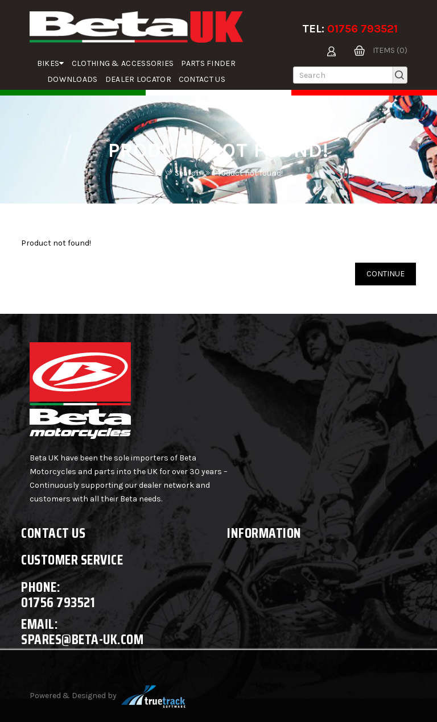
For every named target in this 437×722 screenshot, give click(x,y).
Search (188, 173)
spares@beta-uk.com (82, 639)
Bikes (50, 63)
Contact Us (202, 79)
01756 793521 (362, 28)
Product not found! (248, 173)
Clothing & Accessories (123, 63)
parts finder (208, 63)
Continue (385, 274)
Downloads (72, 79)
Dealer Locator (138, 79)
